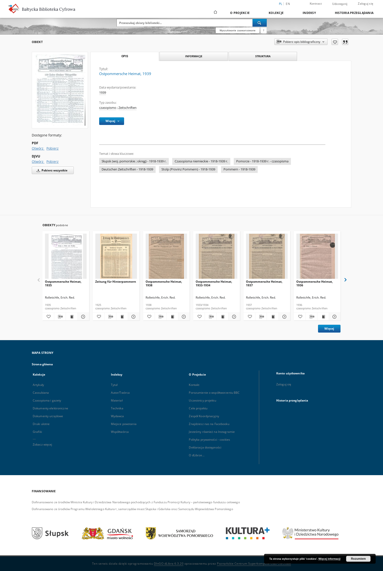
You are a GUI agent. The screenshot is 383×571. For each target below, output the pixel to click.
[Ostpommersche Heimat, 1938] (166, 257)
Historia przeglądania (354, 13)
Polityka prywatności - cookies (209, 439)
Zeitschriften (127, 108)
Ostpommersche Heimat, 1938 (164, 283)
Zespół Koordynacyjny (204, 416)
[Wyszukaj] (260, 23)
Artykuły (38, 385)
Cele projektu (198, 408)
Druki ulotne (41, 424)
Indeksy (309, 13)
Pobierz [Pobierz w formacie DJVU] (52, 161)
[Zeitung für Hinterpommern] (116, 257)
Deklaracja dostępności (205, 447)
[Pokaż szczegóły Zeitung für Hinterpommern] (133, 316)
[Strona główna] (215, 12)
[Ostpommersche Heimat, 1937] (266, 257)
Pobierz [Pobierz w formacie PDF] (52, 148)
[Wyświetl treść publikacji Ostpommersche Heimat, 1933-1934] (222, 316)
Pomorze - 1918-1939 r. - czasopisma (262, 161)
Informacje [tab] (193, 56)
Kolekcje (276, 13)
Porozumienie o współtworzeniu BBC (214, 393)
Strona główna (42, 364)
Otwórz (38, 148)
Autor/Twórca (120, 393)
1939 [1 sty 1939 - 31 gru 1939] (102, 92)
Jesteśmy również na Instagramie (212, 432)
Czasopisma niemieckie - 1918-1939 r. (201, 161)
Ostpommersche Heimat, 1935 (63, 283)
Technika (117, 408)
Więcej (329, 328)
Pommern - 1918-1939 (239, 169)
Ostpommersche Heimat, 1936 (314, 283)
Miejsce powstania (124, 424)
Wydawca (117, 416)
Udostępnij (340, 4)
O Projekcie (240, 13)
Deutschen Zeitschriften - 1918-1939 (127, 169)
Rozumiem (358, 558)
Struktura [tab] (263, 56)
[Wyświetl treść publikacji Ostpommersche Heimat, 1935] (71, 316)
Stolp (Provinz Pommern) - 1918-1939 (188, 169)
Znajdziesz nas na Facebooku (209, 424)
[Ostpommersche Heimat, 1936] (317, 257)
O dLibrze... (196, 455)
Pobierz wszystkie (51, 170)
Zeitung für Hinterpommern (115, 282)
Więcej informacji (329, 558)
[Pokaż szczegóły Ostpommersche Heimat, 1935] (82, 316)
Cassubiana (41, 393)
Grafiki (37, 432)
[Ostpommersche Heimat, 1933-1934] (216, 257)
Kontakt (194, 385)
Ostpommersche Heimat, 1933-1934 (214, 283)
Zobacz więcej (42, 444)
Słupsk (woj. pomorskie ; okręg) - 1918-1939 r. (134, 161)
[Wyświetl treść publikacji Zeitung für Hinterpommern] (122, 316)
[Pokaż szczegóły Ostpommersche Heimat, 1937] (283, 316)
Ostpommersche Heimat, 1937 (264, 283)
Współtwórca (120, 432)
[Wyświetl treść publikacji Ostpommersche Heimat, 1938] (172, 316)
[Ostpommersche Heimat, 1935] (65, 257)
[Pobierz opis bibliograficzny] (60, 316)
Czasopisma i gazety (47, 400)
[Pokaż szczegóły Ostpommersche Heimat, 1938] (183, 316)
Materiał (117, 400)
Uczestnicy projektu (202, 400)
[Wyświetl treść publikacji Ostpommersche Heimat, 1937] (272, 316)
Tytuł (114, 385)
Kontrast (316, 3)
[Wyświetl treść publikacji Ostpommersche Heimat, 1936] (323, 316)
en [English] (288, 3)
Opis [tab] (124, 56)
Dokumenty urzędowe (48, 416)
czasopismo (107, 108)
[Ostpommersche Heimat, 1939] (59, 90)
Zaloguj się (365, 3)
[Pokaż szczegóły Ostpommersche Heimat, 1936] (334, 316)
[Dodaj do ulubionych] (334, 42)
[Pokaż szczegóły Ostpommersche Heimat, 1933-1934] (233, 316)
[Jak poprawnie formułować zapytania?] (263, 30)
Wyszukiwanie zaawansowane (238, 30)
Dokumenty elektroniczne (50, 408)
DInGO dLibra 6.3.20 (169, 563)
